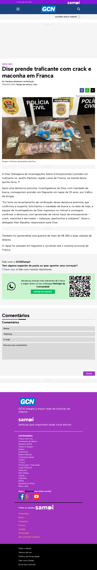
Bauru (21, 517)
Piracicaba (23, 533)
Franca (21, 525)
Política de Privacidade (28, 556)
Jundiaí (21, 529)
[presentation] (76, 365)
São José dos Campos (29, 537)
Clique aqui (9, 269)
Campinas (23, 521)
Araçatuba (23, 513)
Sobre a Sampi (24, 548)
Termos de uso (25, 552)
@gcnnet (29, 491)
